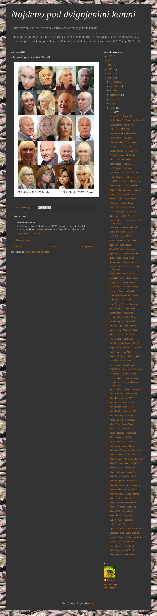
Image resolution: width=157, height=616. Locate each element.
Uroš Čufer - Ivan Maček (121, 236)
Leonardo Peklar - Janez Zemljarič (125, 533)
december (114, 82)
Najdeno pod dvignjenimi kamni (73, 14)
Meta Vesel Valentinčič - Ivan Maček (126, 450)
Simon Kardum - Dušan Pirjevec (124, 295)
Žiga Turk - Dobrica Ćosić (121, 203)
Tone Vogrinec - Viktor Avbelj (123, 240)
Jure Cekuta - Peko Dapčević (123, 159)
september (115, 95)
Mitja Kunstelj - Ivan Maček (122, 398)
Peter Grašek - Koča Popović (123, 365)
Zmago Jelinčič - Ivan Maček (123, 198)
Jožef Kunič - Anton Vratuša (122, 550)
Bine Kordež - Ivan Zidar (121, 164)
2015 (110, 69)
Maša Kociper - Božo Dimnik (123, 476)
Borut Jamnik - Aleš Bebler (122, 125)
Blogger (90, 603)
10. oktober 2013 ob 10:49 (29, 233)
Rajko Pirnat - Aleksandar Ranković (126, 347)
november (115, 86)
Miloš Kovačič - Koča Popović (123, 151)
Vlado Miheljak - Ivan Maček (123, 211)
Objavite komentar (23, 240)
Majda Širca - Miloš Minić (122, 515)
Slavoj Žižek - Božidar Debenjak (124, 286)
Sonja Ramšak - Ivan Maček (122, 282)
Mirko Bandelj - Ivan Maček (122, 420)
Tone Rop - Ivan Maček (120, 245)
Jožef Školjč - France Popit (122, 546)
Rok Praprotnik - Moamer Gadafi (124, 343)
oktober (114, 90)
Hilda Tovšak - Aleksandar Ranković (126, 181)
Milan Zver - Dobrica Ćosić (122, 428)
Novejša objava (19, 246)
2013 (110, 78)
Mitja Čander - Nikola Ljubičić (123, 411)
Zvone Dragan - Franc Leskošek (124, 185)
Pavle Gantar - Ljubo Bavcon (123, 374)
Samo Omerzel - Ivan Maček (122, 321)
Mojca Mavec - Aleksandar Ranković (126, 389)
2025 (110, 56)
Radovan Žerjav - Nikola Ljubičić (125, 356)
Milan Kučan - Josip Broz (121, 437)
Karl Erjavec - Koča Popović (122, 541)
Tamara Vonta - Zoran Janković (124, 262)
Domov (53, 246)
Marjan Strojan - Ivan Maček (123, 498)
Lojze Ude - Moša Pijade (121, 129)
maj (112, 112)
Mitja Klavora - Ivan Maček (122, 402)
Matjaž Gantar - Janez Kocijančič (124, 463)
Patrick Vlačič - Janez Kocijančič (124, 378)
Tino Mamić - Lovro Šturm (122, 258)
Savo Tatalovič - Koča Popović (123, 304)
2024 (110, 60)
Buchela (111, 580)
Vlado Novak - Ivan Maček (122, 207)
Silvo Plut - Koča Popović (121, 299)
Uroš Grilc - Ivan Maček (121, 232)
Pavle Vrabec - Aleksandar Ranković (126, 369)
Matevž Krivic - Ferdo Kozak (123, 467)
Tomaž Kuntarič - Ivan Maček (123, 249)
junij (112, 108)
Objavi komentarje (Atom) (37, 252)
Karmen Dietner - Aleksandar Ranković (127, 537)
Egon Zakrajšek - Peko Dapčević (124, 142)
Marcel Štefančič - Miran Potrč (123, 507)
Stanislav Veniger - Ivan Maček (124, 278)
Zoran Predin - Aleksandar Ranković (126, 190)
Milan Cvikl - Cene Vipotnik (122, 441)
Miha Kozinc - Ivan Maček (122, 446)
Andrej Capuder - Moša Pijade (123, 155)
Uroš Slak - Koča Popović (121, 146)
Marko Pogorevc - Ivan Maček (123, 480)
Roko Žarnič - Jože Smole (121, 339)
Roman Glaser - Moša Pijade (122, 334)
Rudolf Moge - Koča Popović (123, 326)
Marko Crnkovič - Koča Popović (124, 494)
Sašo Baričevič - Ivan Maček (122, 308)
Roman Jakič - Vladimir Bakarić (124, 330)
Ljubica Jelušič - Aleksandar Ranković (127, 528)
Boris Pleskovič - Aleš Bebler (123, 133)
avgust (113, 99)
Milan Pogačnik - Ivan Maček (123, 433)
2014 (110, 73)
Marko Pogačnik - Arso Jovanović (125, 485)
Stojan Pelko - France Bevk (122, 273)
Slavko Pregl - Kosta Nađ (121, 116)
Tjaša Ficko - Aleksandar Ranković (125, 253)
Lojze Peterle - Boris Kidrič (122, 524)
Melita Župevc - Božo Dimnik (123, 454)
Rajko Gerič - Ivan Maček (121, 352)
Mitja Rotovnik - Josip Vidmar (123, 393)
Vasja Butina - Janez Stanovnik (123, 227)
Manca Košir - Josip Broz (121, 511)
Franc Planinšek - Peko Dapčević (124, 177)
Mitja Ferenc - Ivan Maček (122, 407)
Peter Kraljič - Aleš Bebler (121, 138)
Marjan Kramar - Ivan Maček (123, 502)
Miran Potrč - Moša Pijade (121, 424)
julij (112, 103)
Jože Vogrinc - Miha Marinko (123, 554)
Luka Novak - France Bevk (122, 520)
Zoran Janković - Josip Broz (122, 194)
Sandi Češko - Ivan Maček (121, 313)
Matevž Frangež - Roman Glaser (124, 472)
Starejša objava (88, 246)
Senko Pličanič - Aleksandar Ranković (127, 120)
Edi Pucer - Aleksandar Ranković (124, 172)
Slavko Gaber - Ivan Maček (122, 291)
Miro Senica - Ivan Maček (121, 415)
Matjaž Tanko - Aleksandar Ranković (126, 459)
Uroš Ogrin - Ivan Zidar (120, 168)
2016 (110, 65)
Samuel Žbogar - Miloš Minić (123, 317)
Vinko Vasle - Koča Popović (122, 216)
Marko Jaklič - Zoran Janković (123, 489)
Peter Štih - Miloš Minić (120, 360)
